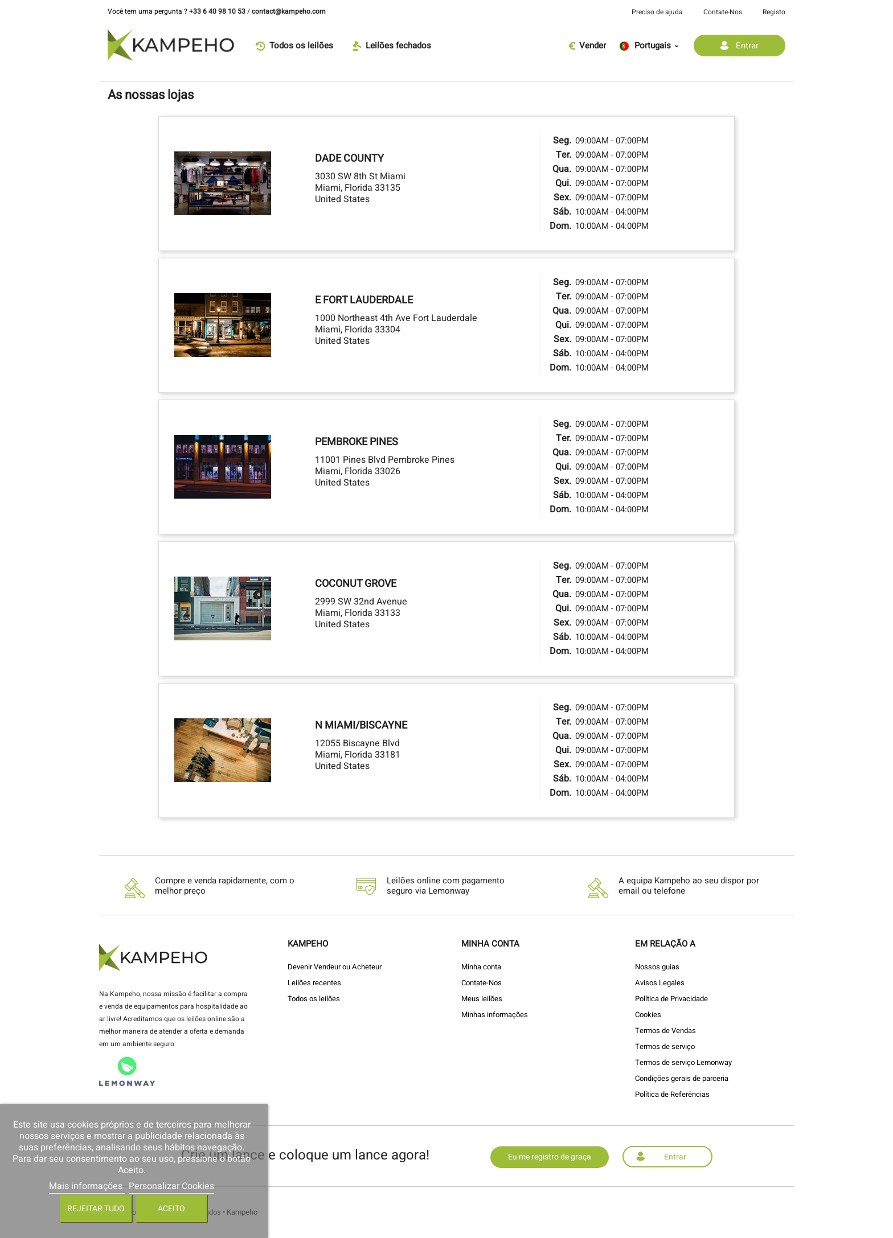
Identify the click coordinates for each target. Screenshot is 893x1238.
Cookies (648, 1014)
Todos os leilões (314, 998)
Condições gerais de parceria (681, 1078)
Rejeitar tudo (96, 1209)
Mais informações (87, 1186)
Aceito (171, 1209)
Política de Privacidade (671, 998)
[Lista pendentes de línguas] (653, 45)
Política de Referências (672, 1094)
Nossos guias (657, 966)
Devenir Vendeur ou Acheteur (335, 966)
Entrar (675, 1157)
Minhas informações (494, 1014)
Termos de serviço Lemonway (683, 1062)
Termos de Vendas (665, 1030)
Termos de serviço (665, 1046)
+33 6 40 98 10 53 (217, 11)
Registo (774, 12)
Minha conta (481, 966)
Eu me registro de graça (549, 1157)
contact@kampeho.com (289, 11)
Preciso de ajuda (657, 12)
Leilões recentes (314, 982)
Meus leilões (481, 998)
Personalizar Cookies (171, 1186)
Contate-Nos (722, 12)
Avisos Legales (660, 982)
